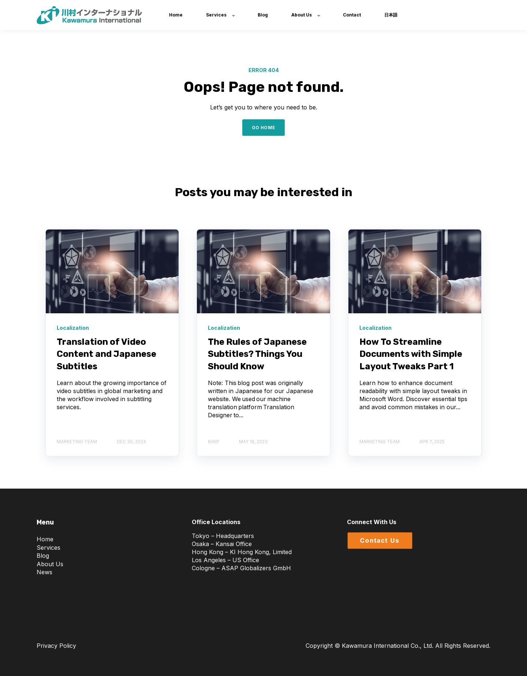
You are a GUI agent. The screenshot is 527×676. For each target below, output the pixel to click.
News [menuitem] (44, 572)
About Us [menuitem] (50, 564)
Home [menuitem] (45, 539)
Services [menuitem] (48, 547)
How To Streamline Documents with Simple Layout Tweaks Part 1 (410, 354)
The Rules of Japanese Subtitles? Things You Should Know (257, 354)
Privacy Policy (56, 645)
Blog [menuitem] (43, 555)
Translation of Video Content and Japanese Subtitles (106, 354)
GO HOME (264, 127)
